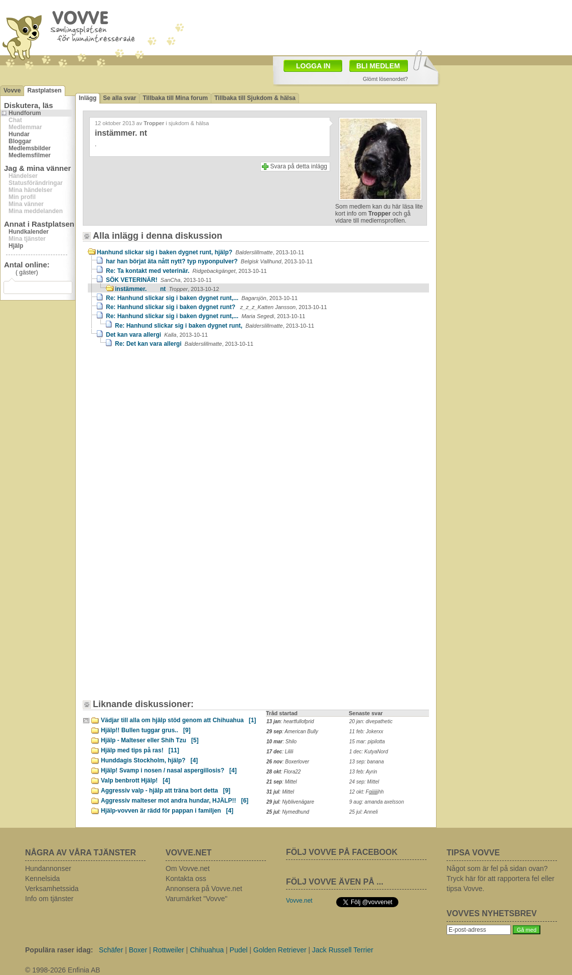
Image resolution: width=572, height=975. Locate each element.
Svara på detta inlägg (298, 166)
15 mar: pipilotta (367, 741)
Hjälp (16, 245)
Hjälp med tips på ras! (140, 750)
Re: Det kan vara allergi (184, 343)
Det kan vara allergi (157, 334)
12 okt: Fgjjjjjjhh (366, 792)
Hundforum (25, 113)
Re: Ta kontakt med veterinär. (186, 270)
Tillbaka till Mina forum (175, 98)
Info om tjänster (49, 899)
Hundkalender (29, 231)
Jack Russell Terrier (342, 950)
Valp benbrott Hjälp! (135, 780)
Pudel (239, 950)
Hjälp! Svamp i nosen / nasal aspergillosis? (169, 770)
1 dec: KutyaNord (368, 751)
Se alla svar (119, 98)
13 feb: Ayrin (363, 771)
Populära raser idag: (59, 950)
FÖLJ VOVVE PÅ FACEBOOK (341, 852)
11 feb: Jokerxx (366, 731)
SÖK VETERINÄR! (159, 279)
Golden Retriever (280, 950)
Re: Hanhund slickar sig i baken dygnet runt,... (202, 298)
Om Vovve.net (188, 868)
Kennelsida (42, 878)
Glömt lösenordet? (385, 79)
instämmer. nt (167, 288)
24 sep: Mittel (364, 782)
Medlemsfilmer (30, 155)
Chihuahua (207, 950)
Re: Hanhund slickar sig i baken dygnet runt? (216, 307)
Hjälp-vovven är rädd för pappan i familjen (167, 810)
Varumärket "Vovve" (196, 899)
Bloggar (20, 141)
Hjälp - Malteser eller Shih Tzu (150, 740)
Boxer (138, 950)
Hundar (19, 134)
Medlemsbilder (30, 148)
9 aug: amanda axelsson (376, 802)
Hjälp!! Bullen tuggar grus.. (146, 730)
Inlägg (87, 98)
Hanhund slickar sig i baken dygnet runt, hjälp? (200, 252)
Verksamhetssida (52, 889)
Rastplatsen (44, 90)
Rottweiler (168, 950)
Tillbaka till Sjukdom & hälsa (255, 98)
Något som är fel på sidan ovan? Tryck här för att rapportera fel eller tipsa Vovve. (500, 878)
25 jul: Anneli (363, 812)
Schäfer (111, 950)
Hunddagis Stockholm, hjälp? (149, 760)
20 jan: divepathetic (370, 721)
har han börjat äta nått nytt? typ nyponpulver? (209, 261)
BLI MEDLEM (378, 66)
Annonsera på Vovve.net (204, 889)
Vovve (12, 90)
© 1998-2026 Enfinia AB (62, 970)
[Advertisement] (173, 440)
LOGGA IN (313, 66)
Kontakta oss (186, 878)
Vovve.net (299, 900)
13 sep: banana (366, 761)
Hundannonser (48, 868)
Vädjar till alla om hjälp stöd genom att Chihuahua (178, 720)
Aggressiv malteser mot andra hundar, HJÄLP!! (174, 800)
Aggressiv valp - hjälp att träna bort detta (165, 790)
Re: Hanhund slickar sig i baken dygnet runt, (214, 325)
